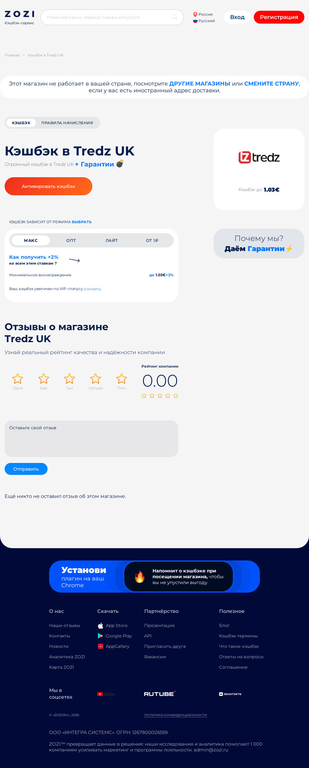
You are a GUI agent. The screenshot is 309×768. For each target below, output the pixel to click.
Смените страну (271, 83)
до (151, 275)
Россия (203, 14)
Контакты (59, 636)
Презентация (159, 625)
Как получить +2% (33, 260)
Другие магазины (199, 83)
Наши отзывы (64, 625)
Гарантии (266, 248)
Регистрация (279, 17)
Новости (59, 646)
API (148, 636)
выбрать (82, 222)
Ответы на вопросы (241, 656)
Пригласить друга (165, 646)
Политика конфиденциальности (175, 715)
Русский (204, 20)
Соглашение (233, 667)
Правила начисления (67, 122)
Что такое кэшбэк (239, 646)
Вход (237, 17)
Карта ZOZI (61, 667)
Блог (224, 625)
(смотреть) (92, 289)
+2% (170, 275)
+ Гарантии (94, 164)
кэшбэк (21, 122)
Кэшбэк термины (238, 636)
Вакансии (155, 656)
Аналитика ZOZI (67, 656)
